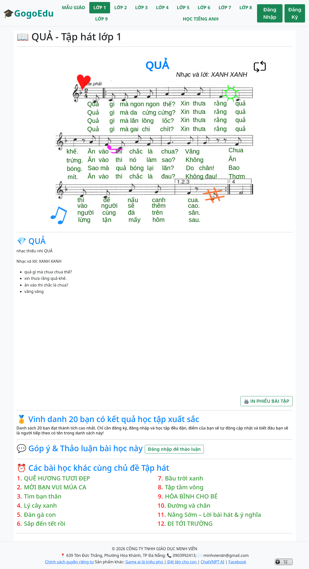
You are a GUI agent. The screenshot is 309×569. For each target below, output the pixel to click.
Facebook (237, 562)
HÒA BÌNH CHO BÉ (191, 496)
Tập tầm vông (184, 487)
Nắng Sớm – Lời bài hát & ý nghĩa (214, 514)
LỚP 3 (141, 7)
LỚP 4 (162, 7)
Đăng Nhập (269, 13)
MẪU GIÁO (73, 7)
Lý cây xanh (40, 505)
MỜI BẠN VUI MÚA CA (55, 487)
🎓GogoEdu (28, 13)
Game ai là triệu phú (144, 562)
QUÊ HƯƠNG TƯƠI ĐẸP (57, 478)
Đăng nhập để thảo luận (174, 449)
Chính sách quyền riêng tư (69, 562)
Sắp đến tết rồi (44, 523)
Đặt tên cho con (181, 562)
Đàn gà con (40, 514)
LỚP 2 (120, 7)
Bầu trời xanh (184, 478)
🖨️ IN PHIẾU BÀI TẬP (266, 401)
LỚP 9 (101, 19)
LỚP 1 (100, 7)
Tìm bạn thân (43, 496)
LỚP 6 (204, 7)
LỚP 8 (245, 7)
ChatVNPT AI (212, 562)
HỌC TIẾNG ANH (201, 19)
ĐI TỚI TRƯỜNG (190, 523)
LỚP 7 (224, 7)
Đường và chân (189, 505)
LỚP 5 (183, 7)
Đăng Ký (294, 13)
